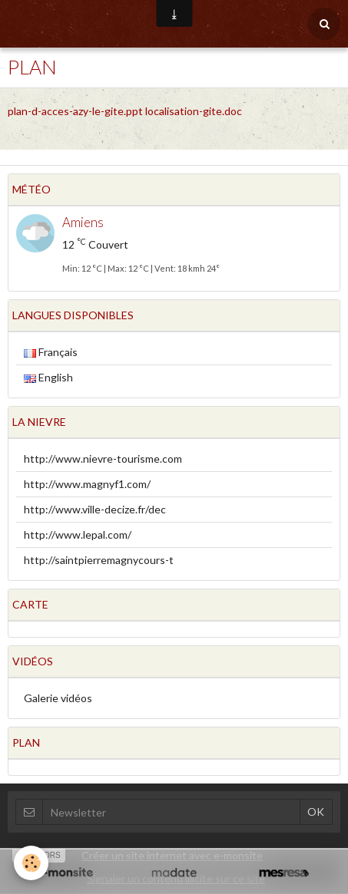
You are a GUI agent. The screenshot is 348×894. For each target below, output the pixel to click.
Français (51, 351)
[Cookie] (31, 863)
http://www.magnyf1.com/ (87, 483)
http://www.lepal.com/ (77, 534)
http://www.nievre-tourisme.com (103, 458)
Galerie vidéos (58, 697)
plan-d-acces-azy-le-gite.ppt (75, 110)
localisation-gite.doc (193, 110)
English (48, 377)
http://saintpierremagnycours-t (99, 559)
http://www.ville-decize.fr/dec (95, 509)
